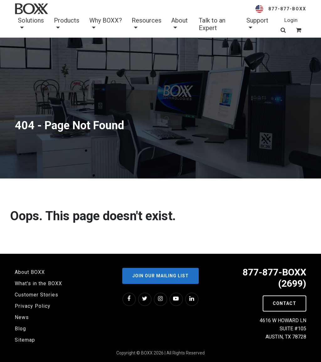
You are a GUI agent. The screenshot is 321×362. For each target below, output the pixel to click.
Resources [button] (146, 24)
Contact (284, 303)
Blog (20, 329)
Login (290, 20)
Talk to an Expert (212, 24)
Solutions (31, 24)
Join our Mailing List (160, 275)
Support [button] (257, 24)
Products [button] (66, 24)
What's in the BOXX (38, 283)
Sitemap (25, 340)
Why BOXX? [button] (105, 24)
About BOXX (30, 272)
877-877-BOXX (287, 8)
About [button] (179, 24)
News (22, 317)
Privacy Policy (32, 306)
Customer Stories (36, 295)
